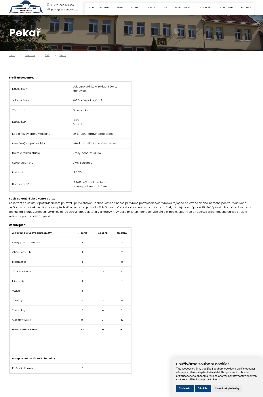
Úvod (88, 8)
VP (166, 8)
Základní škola (205, 8)
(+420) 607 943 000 (61, 5)
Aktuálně (104, 8)
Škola (120, 8)
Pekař (63, 55)
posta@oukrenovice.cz (63, 9)
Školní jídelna (183, 8)
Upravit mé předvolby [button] (227, 388)
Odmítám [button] (203, 388)
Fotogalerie (228, 8)
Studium (135, 8)
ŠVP (47, 55)
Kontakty (246, 8)
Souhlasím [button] (185, 388)
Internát (152, 8)
